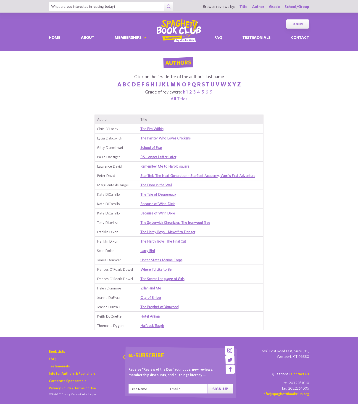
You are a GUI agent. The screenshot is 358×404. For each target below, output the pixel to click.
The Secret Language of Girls (162, 279)
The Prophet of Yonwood (159, 307)
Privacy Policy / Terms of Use (72, 388)
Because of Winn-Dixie (157, 204)
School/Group (296, 6)
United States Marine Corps (161, 260)
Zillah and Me (150, 288)
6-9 (209, 91)
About (87, 37)
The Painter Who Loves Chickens (165, 138)
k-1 (185, 91)
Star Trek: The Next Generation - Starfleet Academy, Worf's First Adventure (197, 176)
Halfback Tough (152, 326)
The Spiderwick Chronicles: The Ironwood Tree (175, 222)
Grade (274, 6)
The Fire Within (151, 129)
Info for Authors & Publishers (72, 373)
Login (298, 24)
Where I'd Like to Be (155, 269)
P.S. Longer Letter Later (158, 157)
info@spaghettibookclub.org (286, 394)
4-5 (200, 91)
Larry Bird (147, 251)
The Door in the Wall (156, 185)
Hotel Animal (150, 316)
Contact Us (300, 374)
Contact (300, 37)
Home (54, 37)
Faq (218, 37)
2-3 (192, 91)
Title (243, 6)
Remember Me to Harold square (164, 166)
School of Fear (151, 147)
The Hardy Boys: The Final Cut (163, 241)
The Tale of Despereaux (158, 194)
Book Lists (57, 351)
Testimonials (256, 37)
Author (258, 6)
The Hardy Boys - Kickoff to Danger (167, 232)
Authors (178, 62)
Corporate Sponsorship (68, 381)
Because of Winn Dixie (157, 213)
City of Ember (150, 297)
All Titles (179, 98)
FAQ (52, 359)
